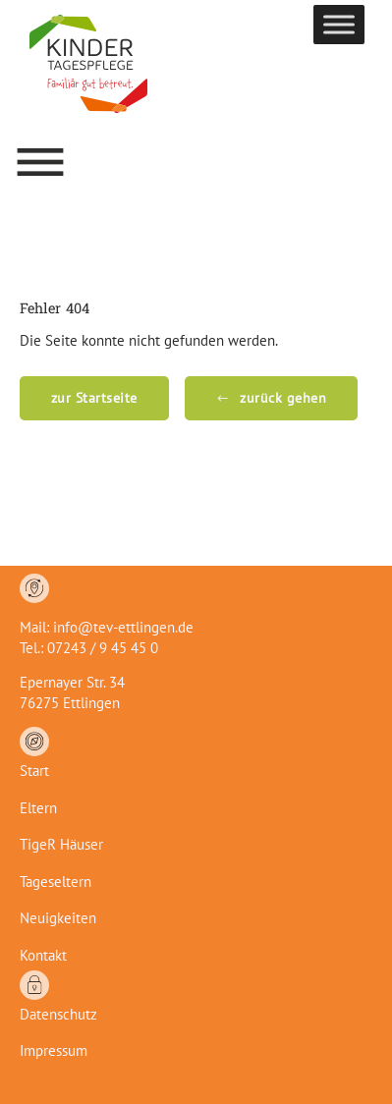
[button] (40, 162)
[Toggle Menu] (339, 24)
